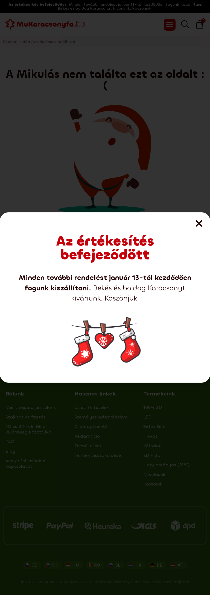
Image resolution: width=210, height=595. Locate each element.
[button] (199, 223)
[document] (105, 297)
